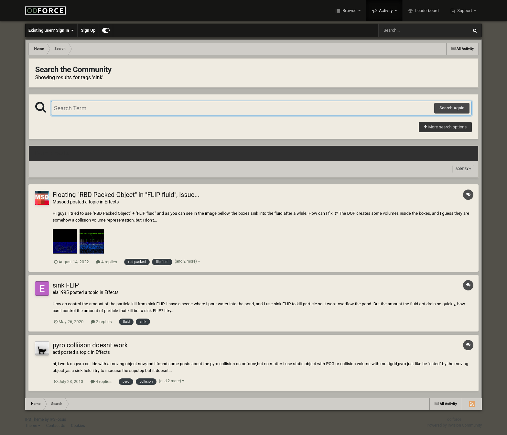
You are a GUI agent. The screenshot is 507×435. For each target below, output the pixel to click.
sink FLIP (66, 285)
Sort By (463, 169)
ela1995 (61, 292)
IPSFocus (58, 419)
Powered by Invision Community (454, 425)
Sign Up (88, 30)
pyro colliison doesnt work (90, 345)
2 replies (101, 321)
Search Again (451, 107)
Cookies (78, 425)
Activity (386, 10)
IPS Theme (34, 419)
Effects (112, 201)
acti (56, 352)
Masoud (61, 201)
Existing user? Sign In (51, 30)
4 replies (106, 261)
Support (464, 10)
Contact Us (55, 425)
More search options (445, 127)
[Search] (407, 30)
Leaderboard (426, 10)
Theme (32, 425)
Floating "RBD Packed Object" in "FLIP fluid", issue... (126, 195)
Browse (349, 10)
